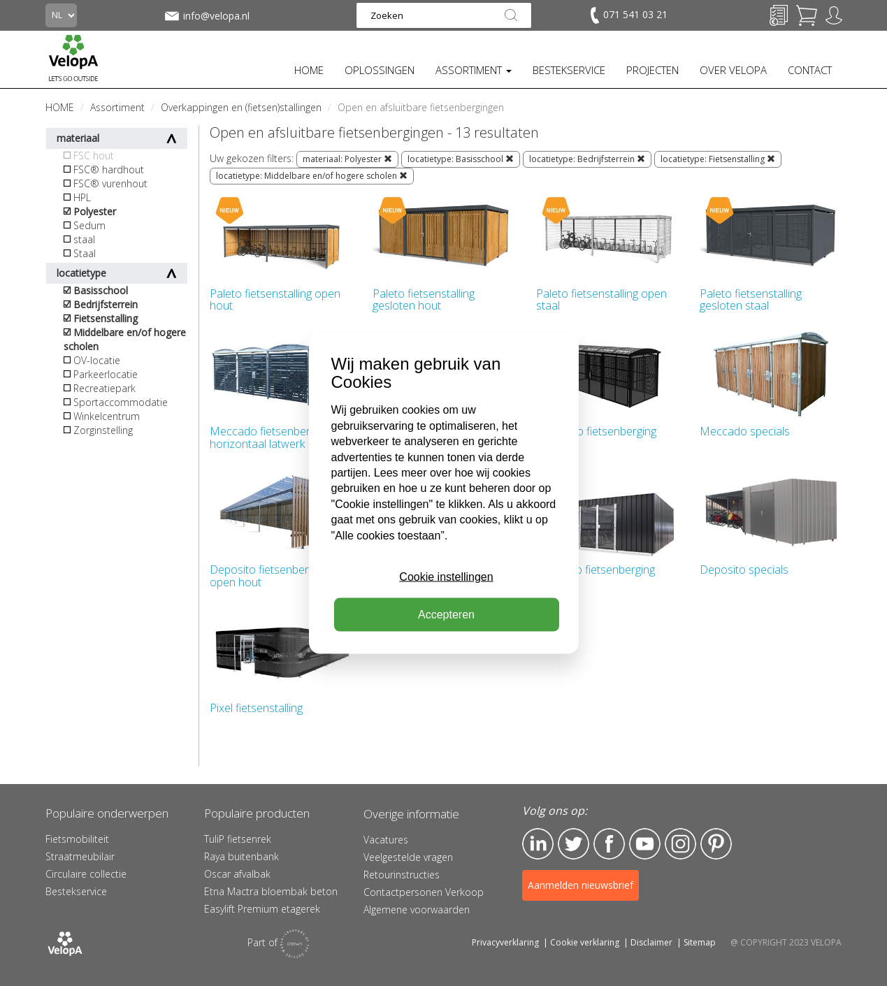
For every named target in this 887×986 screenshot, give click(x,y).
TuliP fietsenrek (237, 839)
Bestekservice (76, 891)
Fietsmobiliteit (77, 839)
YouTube (645, 844)
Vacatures (385, 839)
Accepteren (446, 615)
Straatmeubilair (80, 856)
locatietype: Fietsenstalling (718, 159)
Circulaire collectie (86, 873)
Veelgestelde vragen (408, 857)
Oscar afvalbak (237, 873)
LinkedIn (538, 844)
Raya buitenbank (241, 856)
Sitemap (700, 942)
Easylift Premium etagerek (262, 908)
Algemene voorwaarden (416, 909)
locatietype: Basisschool (461, 159)
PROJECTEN (652, 70)
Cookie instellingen (446, 577)
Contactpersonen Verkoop (423, 892)
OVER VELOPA (733, 70)
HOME (309, 70)
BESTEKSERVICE (569, 70)
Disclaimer (651, 942)
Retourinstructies (401, 874)
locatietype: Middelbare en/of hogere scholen (312, 176)
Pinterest (716, 844)
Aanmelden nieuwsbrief (580, 885)
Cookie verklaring (584, 942)
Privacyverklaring (505, 942)
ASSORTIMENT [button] (473, 70)
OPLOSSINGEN (379, 70)
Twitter (573, 844)
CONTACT (810, 70)
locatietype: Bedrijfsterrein (587, 159)
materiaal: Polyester (347, 159)
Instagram (680, 844)
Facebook (609, 844)
